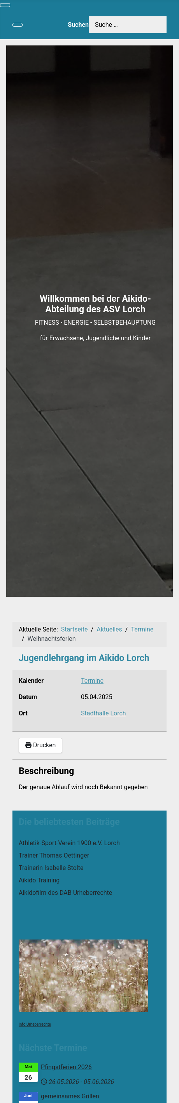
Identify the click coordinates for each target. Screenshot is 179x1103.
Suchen (78, 24)
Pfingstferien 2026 (66, 1067)
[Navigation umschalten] (5, 5)
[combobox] (128, 24)
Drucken (40, 745)
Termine (92, 680)
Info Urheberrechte (35, 1024)
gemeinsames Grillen (70, 1096)
